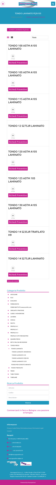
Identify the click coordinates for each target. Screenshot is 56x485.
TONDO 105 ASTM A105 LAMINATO (22, 74)
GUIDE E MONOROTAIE (17, 313)
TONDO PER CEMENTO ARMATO (21, 364)
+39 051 (14, 446)
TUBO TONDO (14, 374)
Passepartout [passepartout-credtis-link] (32, 482)
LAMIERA (13, 316)
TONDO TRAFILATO (17, 368)
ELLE (11, 297)
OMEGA (12, 320)
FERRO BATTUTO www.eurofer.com (20, 307)
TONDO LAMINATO (17, 17)
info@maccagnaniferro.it (16, 454)
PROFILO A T (14, 329)
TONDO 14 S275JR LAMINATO (26, 258)
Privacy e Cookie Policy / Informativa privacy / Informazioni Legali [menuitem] (25, 428)
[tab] (9, 37)
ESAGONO (13, 301)
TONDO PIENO (14, 345)
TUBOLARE (13, 377)
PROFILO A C (14, 326)
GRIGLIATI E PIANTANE (17, 310)
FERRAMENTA (14, 304)
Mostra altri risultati (13, 281)
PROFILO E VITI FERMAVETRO (19, 336)
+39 (14, 450)
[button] (13, 56)
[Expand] (8, 294)
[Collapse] (8, 345)
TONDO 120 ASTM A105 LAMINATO (22, 153)
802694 (19, 446)
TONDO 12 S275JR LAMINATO (26, 125)
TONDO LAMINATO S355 (19, 361)
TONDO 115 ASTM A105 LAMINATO (22, 100)
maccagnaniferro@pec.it (16, 458)
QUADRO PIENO (15, 339)
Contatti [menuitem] (9, 431)
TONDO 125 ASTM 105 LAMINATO (21, 180)
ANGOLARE (13, 294)
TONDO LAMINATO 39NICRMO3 (21, 352)
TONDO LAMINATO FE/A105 (35, 17)
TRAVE (12, 371)
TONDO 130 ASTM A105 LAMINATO (22, 206)
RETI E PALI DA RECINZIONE (18, 342)
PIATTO (12, 323)
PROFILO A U (14, 332)
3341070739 (19, 450)
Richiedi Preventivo (18, 62)
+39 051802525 (16, 442)
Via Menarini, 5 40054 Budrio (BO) (18, 438)
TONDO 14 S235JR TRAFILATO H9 (26, 233)
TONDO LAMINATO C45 (19, 355)
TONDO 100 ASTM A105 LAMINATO (22, 47)
